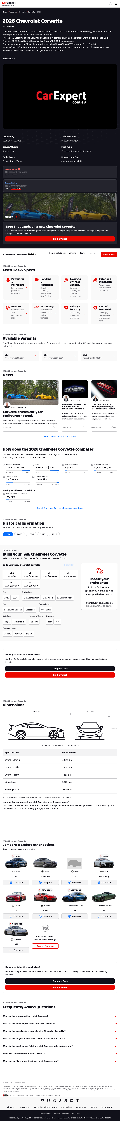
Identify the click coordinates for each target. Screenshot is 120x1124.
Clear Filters (70, 565)
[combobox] (32, 254)
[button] (60, 207)
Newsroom (25, 1107)
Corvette (31, 12)
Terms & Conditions (61, 1114)
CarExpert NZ (107, 1107)
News (82, 253)
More (93, 253)
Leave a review (16, 188)
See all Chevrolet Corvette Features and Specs (60, 508)
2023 (42, 534)
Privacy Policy (45, 1114)
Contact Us (81, 1107)
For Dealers (66, 1107)
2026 (8, 534)
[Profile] (110, 3)
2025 (19, 534)
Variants (72, 253)
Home (5, 12)
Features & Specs (57, 253)
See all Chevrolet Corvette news (60, 436)
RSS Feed (76, 1114)
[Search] (105, 3)
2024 (31, 534)
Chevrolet (22, 12)
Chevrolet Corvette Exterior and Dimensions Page (32, 805)
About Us (11, 1107)
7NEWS (93, 1107)
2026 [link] (39, 12)
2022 (54, 534)
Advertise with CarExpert (45, 1107)
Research (13, 12)
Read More (9, 58)
